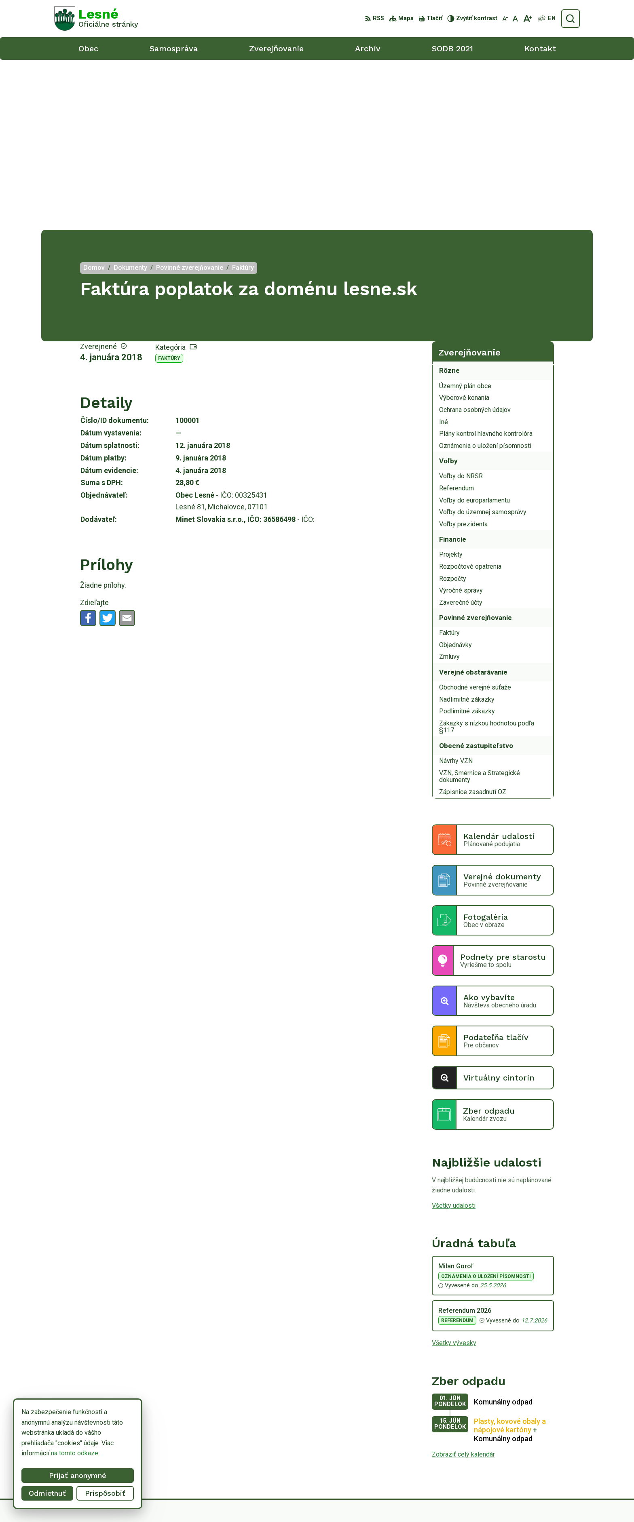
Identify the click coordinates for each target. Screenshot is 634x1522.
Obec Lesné (460, 1500)
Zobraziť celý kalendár (463, 1284)
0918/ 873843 (536, 1455)
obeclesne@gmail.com (548, 1463)
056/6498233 (535, 1445)
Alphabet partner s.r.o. (358, 1500)
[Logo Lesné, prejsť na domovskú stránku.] (96, 18)
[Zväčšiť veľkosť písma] (527, 18)
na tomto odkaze (74, 1453)
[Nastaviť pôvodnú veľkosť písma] (515, 18)
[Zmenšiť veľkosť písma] (505, 18)
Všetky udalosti (454, 1035)
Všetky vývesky (454, 1173)
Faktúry (169, 188)
